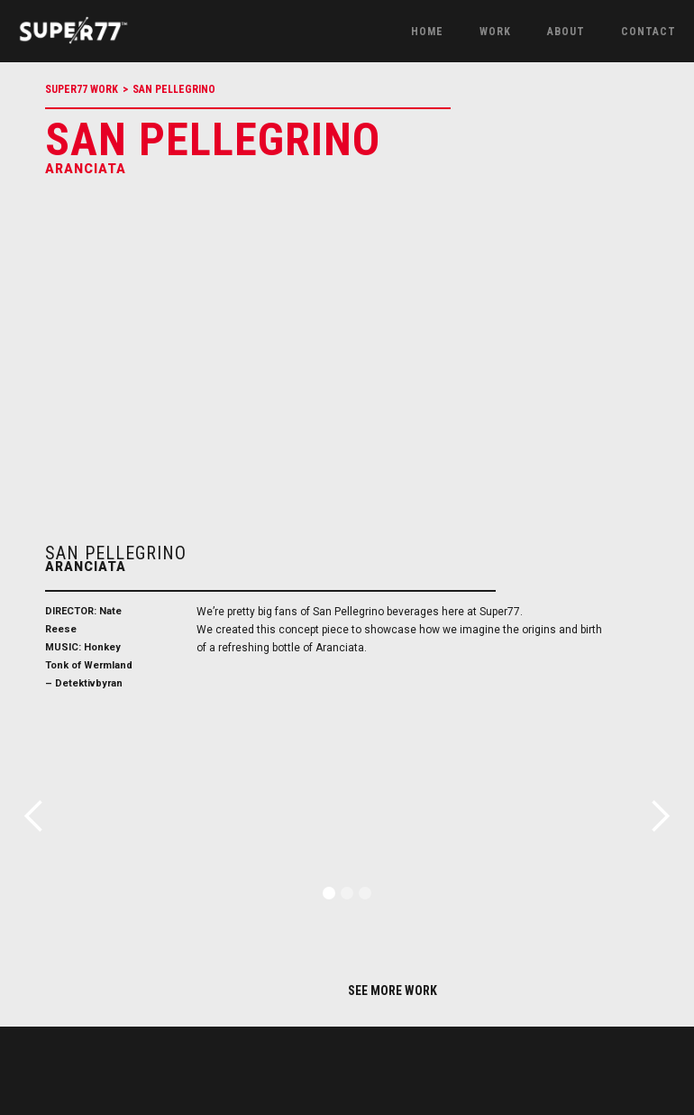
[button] (329, 893)
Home (427, 31)
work (495, 31)
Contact (648, 31)
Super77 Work (81, 89)
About (566, 31)
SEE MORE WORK (392, 990)
